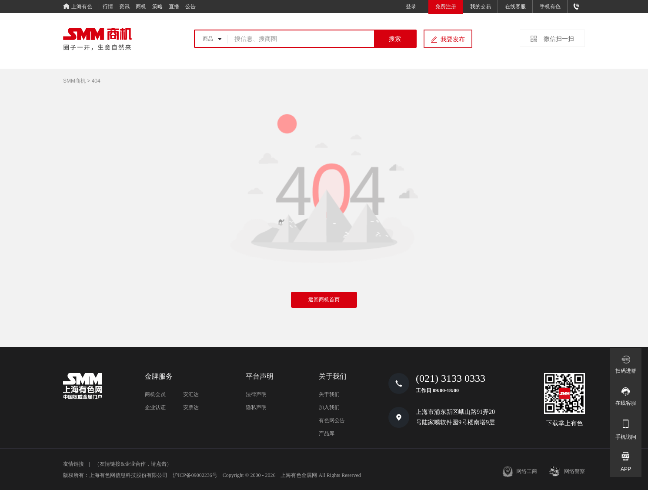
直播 (174, 6)
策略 (157, 6)
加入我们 (329, 407)
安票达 (191, 407)
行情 (108, 6)
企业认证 (155, 407)
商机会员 (155, 394)
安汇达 (191, 394)
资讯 (124, 6)
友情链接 (73, 464)
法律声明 (256, 394)
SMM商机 (74, 81)
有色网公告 (332, 420)
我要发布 (453, 39)
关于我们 (329, 394)
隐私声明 (256, 407)
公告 (190, 6)
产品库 (326, 433)
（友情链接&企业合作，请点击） (132, 464)
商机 (141, 6)
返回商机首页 (324, 300)
